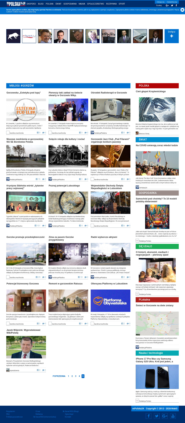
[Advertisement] (92, 62)
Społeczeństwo (95, 4)
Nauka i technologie (151, 353)
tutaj (34, 12)
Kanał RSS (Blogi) (72, 411)
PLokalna (144, 299)
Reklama (39, 414)
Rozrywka (111, 4)
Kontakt (68, 417)
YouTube (173, 416)
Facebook (149, 416)
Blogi (41, 4)
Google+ (164, 416)
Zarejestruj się (172, 2)
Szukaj (159, 5)
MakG (174, 408)
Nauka (82, 4)
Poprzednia (59, 376)
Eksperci (31, 4)
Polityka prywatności (14, 417)
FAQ (8, 414)
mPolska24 (138, 408)
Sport (122, 4)
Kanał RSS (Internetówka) (46, 417)
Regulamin (10, 411)
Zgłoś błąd (69, 414)
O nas (38, 411)
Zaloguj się (160, 2)
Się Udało (145, 246)
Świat (58, 4)
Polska (49, 4)
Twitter (156, 416)
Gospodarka (70, 4)
